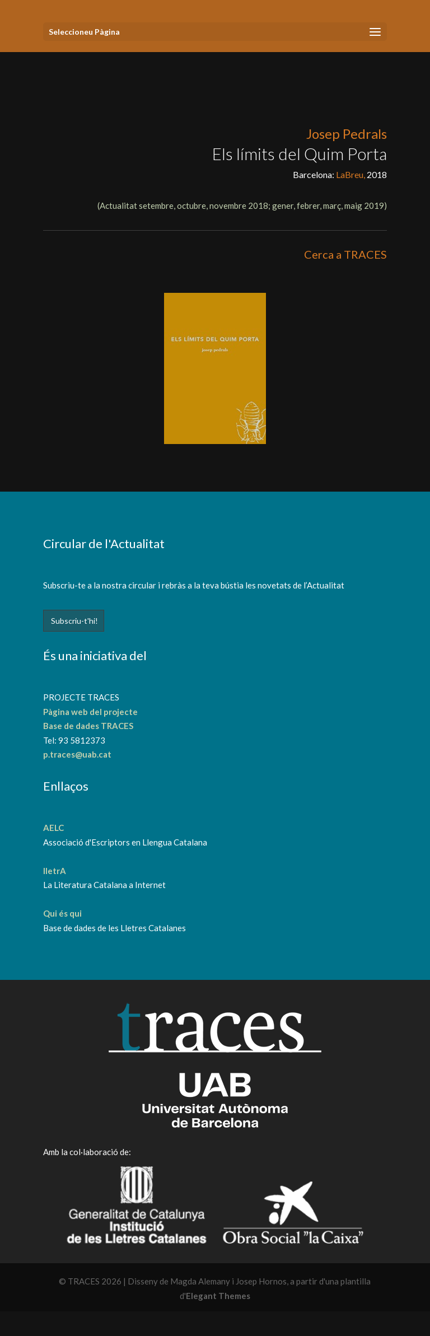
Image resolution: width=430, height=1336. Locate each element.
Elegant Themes (218, 1296)
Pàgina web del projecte (90, 712)
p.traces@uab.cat (77, 754)
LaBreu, (351, 174)
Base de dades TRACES (88, 726)
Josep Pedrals (346, 133)
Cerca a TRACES (345, 254)
